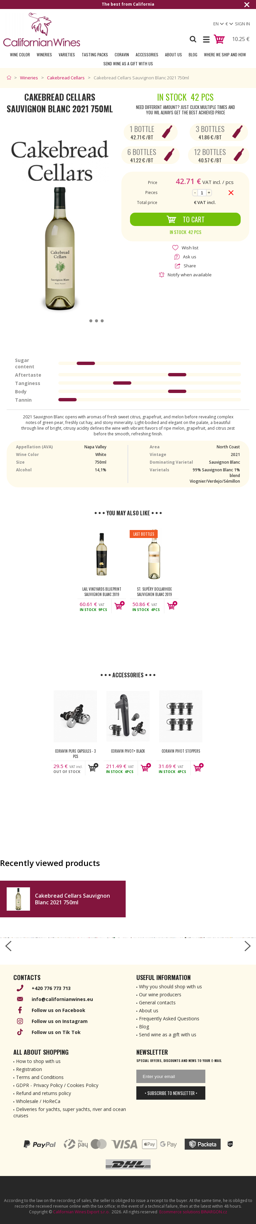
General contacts (157, 1002)
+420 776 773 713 (51, 988)
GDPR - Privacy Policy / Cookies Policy (57, 1085)
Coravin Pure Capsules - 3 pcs (75, 753)
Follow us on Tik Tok (56, 1032)
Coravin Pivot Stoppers (181, 751)
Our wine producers (160, 994)
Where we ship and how (225, 54)
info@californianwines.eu (62, 999)
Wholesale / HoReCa (38, 1101)
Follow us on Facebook (58, 1010)
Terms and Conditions (40, 1077)
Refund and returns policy (43, 1093)
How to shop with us (38, 1061)
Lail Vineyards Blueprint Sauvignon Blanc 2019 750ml (101, 591)
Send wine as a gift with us (128, 63)
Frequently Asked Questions (169, 1018)
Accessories (147, 54)
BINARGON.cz (214, 1212)
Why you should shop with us (170, 986)
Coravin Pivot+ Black (128, 751)
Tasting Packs (95, 54)
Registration (29, 1069)
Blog (193, 54)
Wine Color (20, 54)
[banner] (41, 29)
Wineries (44, 54)
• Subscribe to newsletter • (171, 1093)
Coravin (122, 54)
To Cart (185, 219)
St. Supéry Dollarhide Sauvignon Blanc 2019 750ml (154, 591)
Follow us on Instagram (60, 1021)
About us (148, 1010)
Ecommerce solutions (179, 1212)
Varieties (67, 54)
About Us (173, 54)
